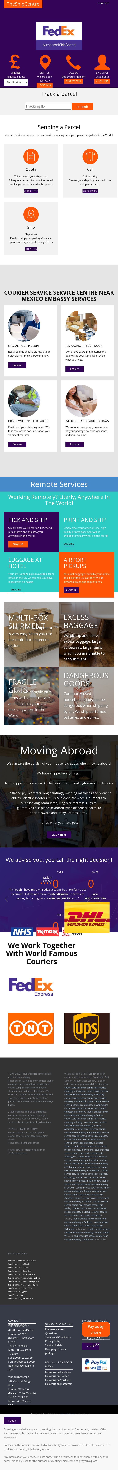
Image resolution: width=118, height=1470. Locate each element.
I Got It (12, 1420)
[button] (6, 899)
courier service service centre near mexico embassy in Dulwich (86, 1184)
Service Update (53, 1345)
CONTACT (104, 3)
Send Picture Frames (17, 1295)
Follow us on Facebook (58, 1372)
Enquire (17, 365)
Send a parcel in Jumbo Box (20, 1288)
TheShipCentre (23, 4)
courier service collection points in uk (26, 1149)
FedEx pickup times (17, 1153)
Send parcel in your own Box (20, 1298)
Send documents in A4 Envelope (22, 1260)
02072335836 (90, 191)
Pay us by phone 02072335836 (95, 1330)
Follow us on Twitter (57, 1376)
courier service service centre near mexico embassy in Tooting (86, 1174)
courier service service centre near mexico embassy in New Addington (85, 1126)
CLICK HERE (102, 81)
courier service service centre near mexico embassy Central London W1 (87, 1232)
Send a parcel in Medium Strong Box (24, 1278)
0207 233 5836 (73, 81)
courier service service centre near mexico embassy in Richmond (86, 1226)
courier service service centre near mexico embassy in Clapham (85, 1194)
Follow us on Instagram (58, 1384)
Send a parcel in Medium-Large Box (23, 1281)
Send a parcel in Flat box (19, 1267)
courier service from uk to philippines (26, 1132)
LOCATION (31, 248)
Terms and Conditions (58, 1337)
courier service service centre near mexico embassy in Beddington (86, 1153)
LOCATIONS (44, 85)
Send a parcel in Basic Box (19, 1271)
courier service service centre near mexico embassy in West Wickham (86, 1136)
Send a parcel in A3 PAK (18, 1264)
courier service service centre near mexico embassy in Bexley (86, 1205)
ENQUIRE (18, 544)
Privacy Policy (53, 1341)
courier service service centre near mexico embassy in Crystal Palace (84, 1143)
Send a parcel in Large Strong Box (22, 1285)
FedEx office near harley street (23, 1142)
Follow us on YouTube (58, 1380)
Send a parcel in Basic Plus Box (21, 1274)
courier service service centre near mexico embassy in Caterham (86, 1163)
